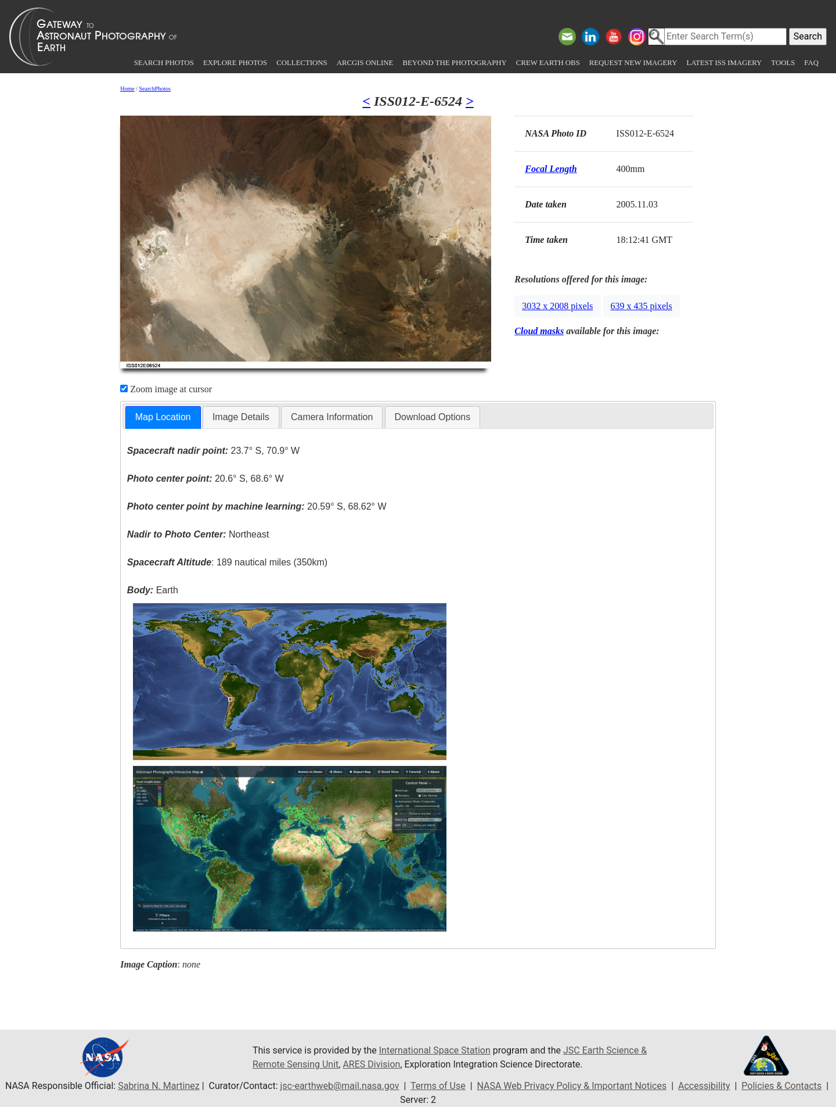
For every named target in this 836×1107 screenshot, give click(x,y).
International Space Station (435, 1050)
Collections (301, 63)
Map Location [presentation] (163, 417)
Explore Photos (235, 63)
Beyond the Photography (454, 63)
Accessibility (704, 1085)
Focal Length (550, 169)
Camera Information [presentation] (332, 417)
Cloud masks (539, 331)
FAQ (811, 63)
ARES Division (371, 1064)
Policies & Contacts (781, 1085)
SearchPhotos (155, 88)
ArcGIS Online (365, 63)
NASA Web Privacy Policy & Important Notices (571, 1085)
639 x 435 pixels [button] (641, 306)
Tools (783, 63)
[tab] (163, 417)
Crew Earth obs (548, 63)
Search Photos (164, 63)
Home (127, 88)
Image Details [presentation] (240, 417)
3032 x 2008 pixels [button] (557, 306)
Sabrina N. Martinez (158, 1085)
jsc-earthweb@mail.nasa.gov (339, 1085)
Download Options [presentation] (433, 417)
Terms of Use (438, 1085)
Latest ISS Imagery (724, 63)
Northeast (198, 534)
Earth (152, 590)
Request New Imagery (633, 63)
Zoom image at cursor (166, 389)
